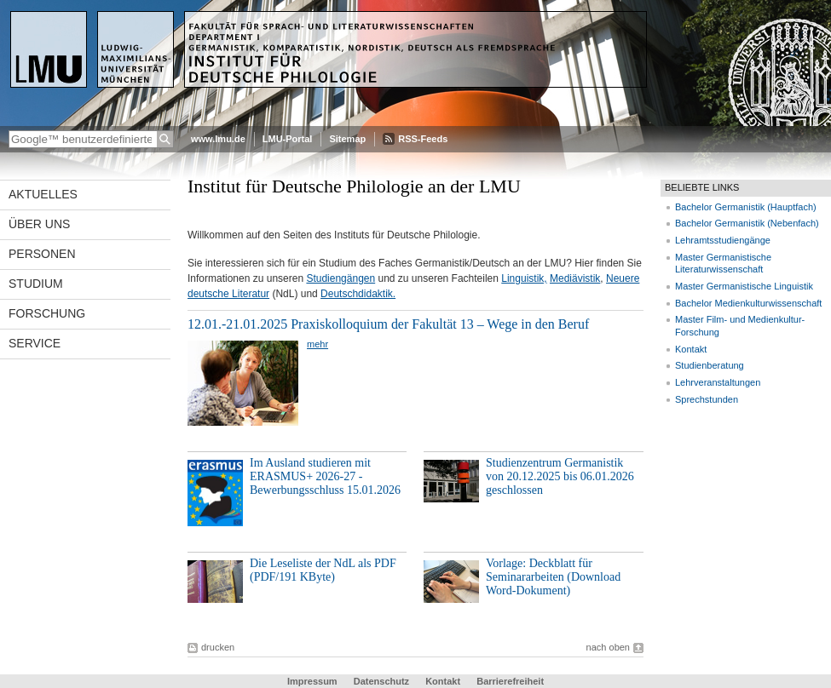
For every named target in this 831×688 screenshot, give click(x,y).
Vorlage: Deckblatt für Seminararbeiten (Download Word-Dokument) (553, 577)
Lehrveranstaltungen (717, 382)
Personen (42, 254)
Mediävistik (575, 278)
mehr (317, 344)
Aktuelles (43, 194)
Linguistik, (523, 278)
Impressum (312, 681)
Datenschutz (381, 681)
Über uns (39, 224)
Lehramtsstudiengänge (722, 240)
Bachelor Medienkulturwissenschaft (748, 303)
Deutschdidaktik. (357, 294)
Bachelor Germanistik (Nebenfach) (747, 223)
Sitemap (347, 139)
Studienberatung (709, 365)
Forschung (47, 313)
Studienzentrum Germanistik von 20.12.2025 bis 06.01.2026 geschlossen (560, 476)
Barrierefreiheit (510, 681)
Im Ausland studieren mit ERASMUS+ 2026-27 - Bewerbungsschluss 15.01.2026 (325, 476)
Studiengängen (340, 278)
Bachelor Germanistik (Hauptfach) (746, 207)
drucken (217, 647)
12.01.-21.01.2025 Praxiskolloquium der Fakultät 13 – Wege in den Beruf (388, 324)
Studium (36, 283)
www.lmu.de (218, 139)
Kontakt (691, 349)
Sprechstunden (706, 399)
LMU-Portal (288, 139)
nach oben (608, 647)
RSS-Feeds (422, 139)
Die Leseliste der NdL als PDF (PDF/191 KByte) (323, 570)
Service (35, 343)
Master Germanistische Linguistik (744, 286)
